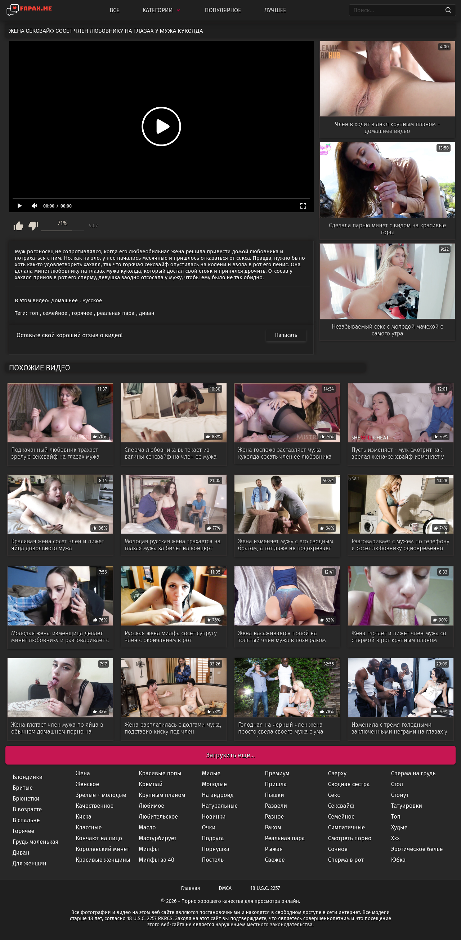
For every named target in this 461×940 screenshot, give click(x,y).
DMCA (225, 888)
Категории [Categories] (162, 10)
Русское (92, 300)
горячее (82, 313)
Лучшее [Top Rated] (275, 10)
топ (34, 313)
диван (147, 313)
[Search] (448, 10)
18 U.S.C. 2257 (265, 888)
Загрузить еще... (230, 755)
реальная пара (116, 313)
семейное (55, 313)
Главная (190, 888)
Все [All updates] (114, 10)
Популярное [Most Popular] (223, 10)
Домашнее (65, 300)
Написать (286, 335)
